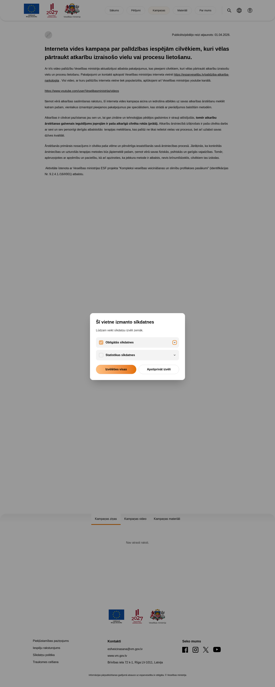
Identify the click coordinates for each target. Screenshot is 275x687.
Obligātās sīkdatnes (141, 342)
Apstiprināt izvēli (159, 369)
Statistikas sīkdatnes (141, 355)
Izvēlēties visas (116, 369)
